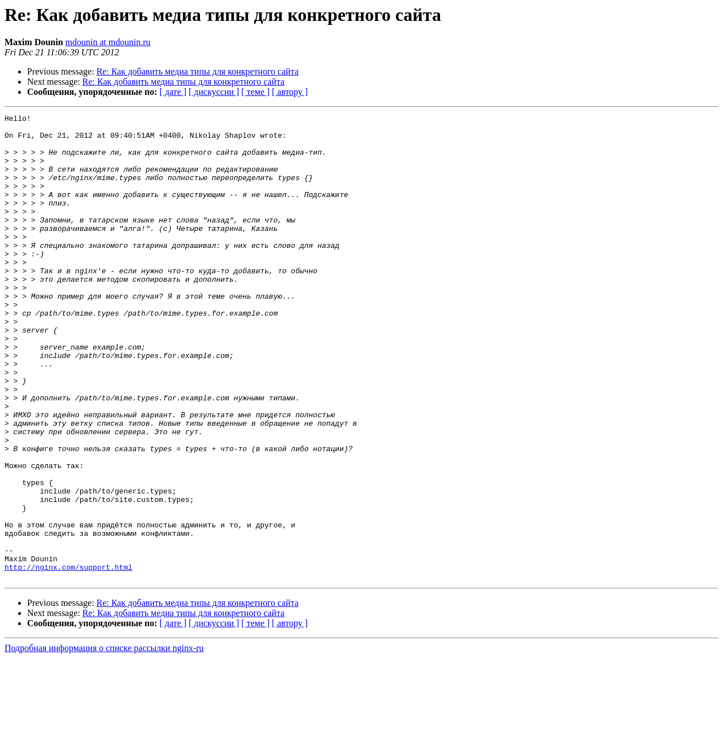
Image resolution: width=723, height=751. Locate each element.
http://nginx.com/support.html (68, 658)
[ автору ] (289, 92)
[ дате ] (172, 92)
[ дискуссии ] (214, 92)
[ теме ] (255, 92)
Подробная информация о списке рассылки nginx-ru (104, 741)
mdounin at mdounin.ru (108, 42)
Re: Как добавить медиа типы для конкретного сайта (198, 71)
